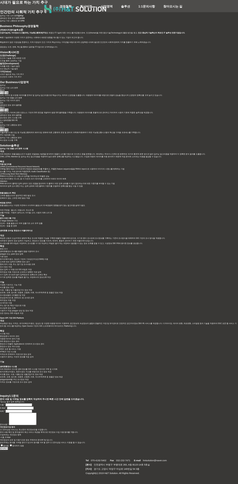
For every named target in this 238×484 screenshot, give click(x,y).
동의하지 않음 (17, 448)
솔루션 (125, 6)
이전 (2, 92)
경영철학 (65, 6)
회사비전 (86, 6)
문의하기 (4, 451)
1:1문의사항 (146, 6)
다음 (6, 92)
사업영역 (106, 6)
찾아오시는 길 (172, 6)
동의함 (5, 448)
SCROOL (4, 23)
